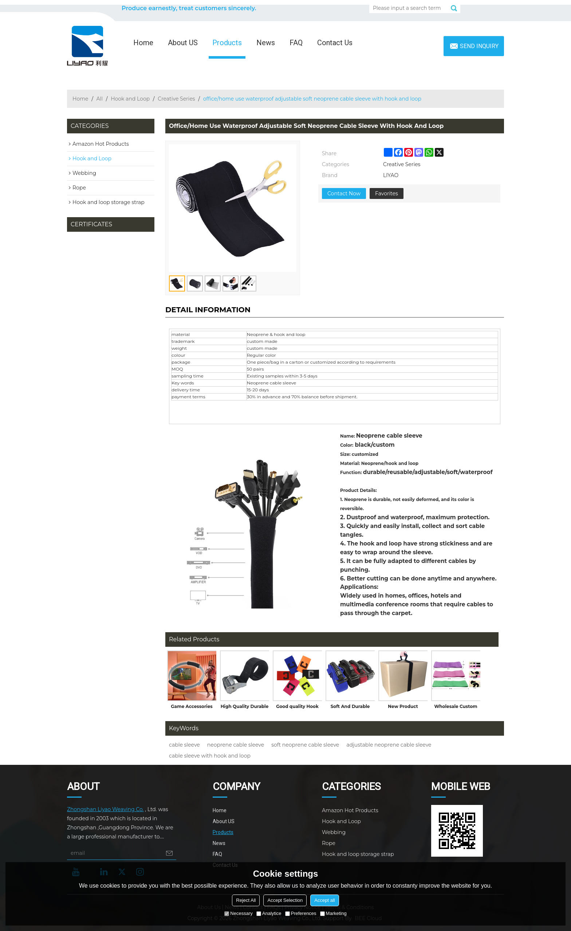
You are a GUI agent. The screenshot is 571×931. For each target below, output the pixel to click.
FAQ (296, 42)
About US (183, 42)
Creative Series (176, 98)
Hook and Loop (130, 98)
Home (143, 42)
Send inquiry (479, 46)
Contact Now (344, 193)
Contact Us (335, 42)
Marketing (333, 913)
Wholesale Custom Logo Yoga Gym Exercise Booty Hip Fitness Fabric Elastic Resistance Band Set (456, 708)
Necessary (238, 913)
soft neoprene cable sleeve (305, 745)
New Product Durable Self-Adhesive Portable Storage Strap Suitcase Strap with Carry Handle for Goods (403, 708)
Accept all (324, 900)
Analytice (268, 913)
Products (227, 42)
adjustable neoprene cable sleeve (388, 745)
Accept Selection (285, 900)
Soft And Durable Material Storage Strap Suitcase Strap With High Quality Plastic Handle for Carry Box (350, 708)
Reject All (246, 900)
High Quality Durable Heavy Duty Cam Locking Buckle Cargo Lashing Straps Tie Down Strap (244, 708)
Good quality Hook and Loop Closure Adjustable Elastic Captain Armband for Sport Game (297, 708)
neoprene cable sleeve (235, 745)
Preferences (300, 913)
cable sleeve (184, 745)
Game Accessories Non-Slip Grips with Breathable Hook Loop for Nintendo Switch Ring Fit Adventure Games (192, 708)
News (265, 42)
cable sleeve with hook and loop (210, 755)
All (100, 98)
